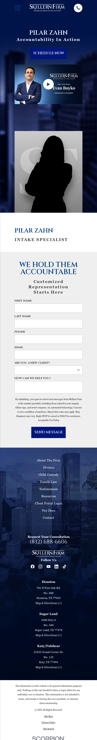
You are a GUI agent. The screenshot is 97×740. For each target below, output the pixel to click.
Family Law (48, 482)
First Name (23, 300)
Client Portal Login (48, 503)
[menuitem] (48, 716)
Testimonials (48, 489)
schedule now (48, 53)
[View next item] (52, 114)
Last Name (22, 316)
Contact (48, 517)
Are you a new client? (32, 363)
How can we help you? (32, 378)
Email (18, 347)
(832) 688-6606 (48, 542)
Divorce (48, 467)
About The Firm (48, 460)
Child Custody (48, 474)
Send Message (48, 432)
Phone (19, 331)
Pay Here (48, 510)
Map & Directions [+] (48, 603)
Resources (48, 496)
